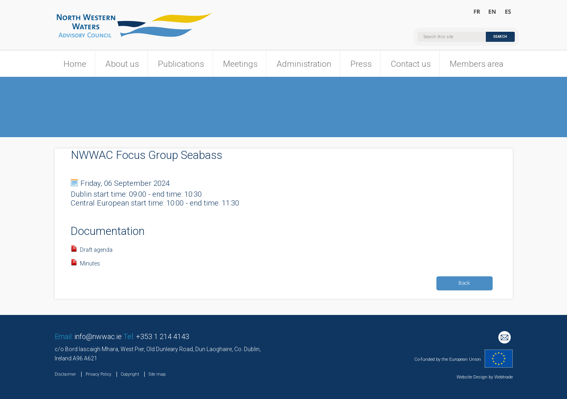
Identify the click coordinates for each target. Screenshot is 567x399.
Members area (477, 64)
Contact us (411, 64)
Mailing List (505, 338)
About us (122, 64)
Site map (157, 374)
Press (361, 64)
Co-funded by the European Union (447, 359)
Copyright (130, 374)
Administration (304, 64)
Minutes (90, 263)
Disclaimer (65, 374)
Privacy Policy (98, 374)
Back (464, 283)
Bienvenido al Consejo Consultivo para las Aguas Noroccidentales (508, 12)
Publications (181, 64)
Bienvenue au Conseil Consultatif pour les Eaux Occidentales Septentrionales (477, 12)
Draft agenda (96, 250)
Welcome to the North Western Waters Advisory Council (492, 12)
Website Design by (474, 377)
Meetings (240, 64)
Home (74, 64)
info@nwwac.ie (98, 336)
